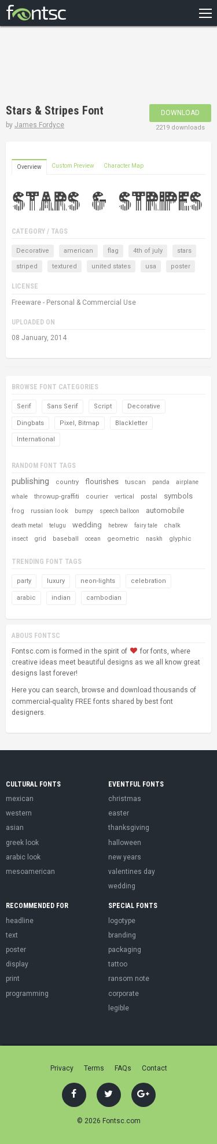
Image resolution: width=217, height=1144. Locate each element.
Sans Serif (62, 406)
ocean (93, 539)
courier (97, 496)
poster (180, 266)
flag (113, 250)
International (36, 439)
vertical (124, 496)
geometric (123, 539)
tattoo (117, 964)
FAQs (123, 1068)
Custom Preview (73, 166)
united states (111, 266)
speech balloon (119, 511)
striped (27, 266)
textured (64, 266)
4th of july (148, 250)
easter (118, 813)
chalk (172, 525)
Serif (24, 406)
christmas (124, 799)
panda (161, 482)
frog (18, 511)
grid (40, 539)
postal (149, 496)
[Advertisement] (98, 66)
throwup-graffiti (56, 496)
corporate (123, 994)
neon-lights (97, 581)
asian (15, 828)
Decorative (32, 250)
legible (118, 1008)
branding (122, 935)
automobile (165, 510)
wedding (87, 525)
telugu (57, 525)
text (12, 935)
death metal (27, 525)
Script (103, 406)
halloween (124, 843)
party (24, 581)
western (19, 813)
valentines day (131, 872)
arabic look (23, 857)
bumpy (84, 511)
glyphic (180, 539)
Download (180, 113)
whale (20, 496)
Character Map (124, 166)
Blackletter (131, 423)
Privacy (61, 1068)
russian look (49, 511)
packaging (124, 950)
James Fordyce (39, 125)
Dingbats (30, 423)
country (67, 482)
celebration (148, 581)
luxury (56, 581)
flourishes (102, 481)
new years (124, 857)
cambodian (104, 597)
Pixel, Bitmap (80, 423)
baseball (66, 539)
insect (20, 539)
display (17, 964)
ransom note (128, 979)
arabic (26, 597)
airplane (187, 482)
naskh (154, 539)
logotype (121, 921)
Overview (29, 167)
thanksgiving (128, 828)
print (13, 979)
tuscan (135, 482)
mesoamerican (30, 872)
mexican (20, 799)
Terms (94, 1068)
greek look (22, 843)
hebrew (118, 525)
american (78, 250)
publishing (30, 481)
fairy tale (145, 525)
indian (61, 597)
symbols (178, 496)
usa (150, 266)
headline (20, 921)
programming (27, 994)
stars (184, 250)
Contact (154, 1068)
